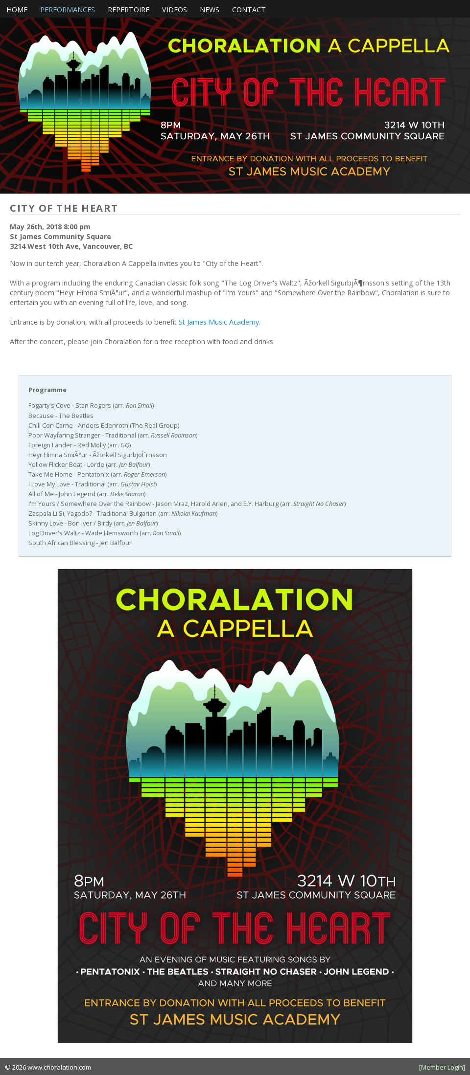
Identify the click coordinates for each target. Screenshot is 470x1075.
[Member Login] (442, 1067)
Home (16, 9)
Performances (67, 9)
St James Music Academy (219, 322)
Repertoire (128, 9)
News (209, 9)
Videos (174, 9)
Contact (249, 9)
